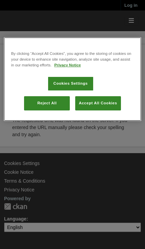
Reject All (47, 103)
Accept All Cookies (98, 103)
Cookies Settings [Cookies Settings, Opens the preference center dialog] (71, 83)
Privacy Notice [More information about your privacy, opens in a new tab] (67, 65)
